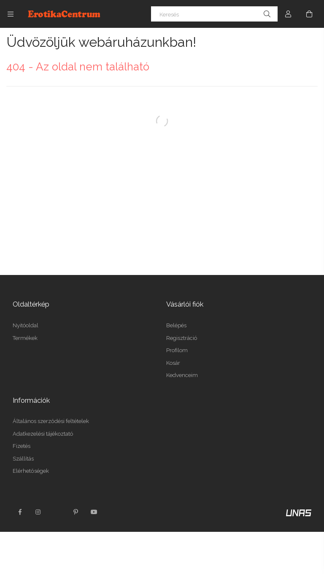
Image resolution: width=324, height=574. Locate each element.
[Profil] (288, 14)
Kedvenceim (182, 375)
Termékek (25, 338)
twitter (57, 512)
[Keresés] (214, 14)
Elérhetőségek (31, 471)
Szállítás (23, 458)
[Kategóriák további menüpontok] (10, 14)
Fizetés (21, 446)
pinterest (75, 512)
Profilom (177, 350)
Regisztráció (181, 338)
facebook (20, 512)
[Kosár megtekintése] (309, 14)
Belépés (176, 325)
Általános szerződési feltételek (51, 421)
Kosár (173, 363)
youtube (94, 512)
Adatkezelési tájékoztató (43, 434)
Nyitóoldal (25, 325)
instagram (38, 512)
